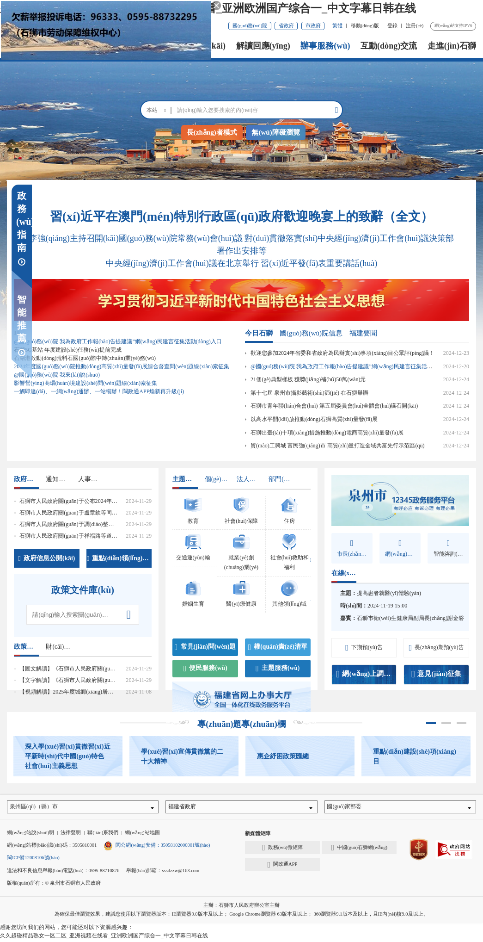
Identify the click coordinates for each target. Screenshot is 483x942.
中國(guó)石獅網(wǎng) (359, 850)
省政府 (286, 25)
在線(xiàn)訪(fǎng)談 (343, 573)
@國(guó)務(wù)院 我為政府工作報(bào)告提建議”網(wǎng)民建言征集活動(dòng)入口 (355, 366)
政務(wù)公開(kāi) (192, 45)
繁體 (337, 25)
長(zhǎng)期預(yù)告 (436, 647)
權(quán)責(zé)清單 (277, 647)
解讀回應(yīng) (263, 45)
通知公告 (58, 479)
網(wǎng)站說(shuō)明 (30, 834)
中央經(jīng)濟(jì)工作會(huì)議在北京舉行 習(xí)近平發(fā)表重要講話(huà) (241, 263)
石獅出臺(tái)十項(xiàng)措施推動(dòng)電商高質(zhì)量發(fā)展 (327, 432)
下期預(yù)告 (364, 647)
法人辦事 (249, 479)
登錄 (392, 25)
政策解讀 (26, 646)
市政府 (313, 25)
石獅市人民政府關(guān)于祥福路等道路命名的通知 (82, 536)
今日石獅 (259, 333)
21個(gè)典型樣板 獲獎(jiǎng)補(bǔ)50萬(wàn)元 (308, 379)
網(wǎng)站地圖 (142, 834)
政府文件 (26, 479)
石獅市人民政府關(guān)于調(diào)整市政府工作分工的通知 (91, 524)
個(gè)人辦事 (217, 479)
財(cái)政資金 (58, 646)
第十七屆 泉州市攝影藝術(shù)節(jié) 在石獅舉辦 (309, 393)
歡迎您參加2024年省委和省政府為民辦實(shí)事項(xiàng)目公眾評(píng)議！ (342, 353)
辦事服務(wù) (325, 45)
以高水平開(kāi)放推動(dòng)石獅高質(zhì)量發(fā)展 (314, 419)
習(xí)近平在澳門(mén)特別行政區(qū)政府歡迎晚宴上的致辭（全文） (241, 216)
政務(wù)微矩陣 (282, 850)
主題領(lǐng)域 (184, 479)
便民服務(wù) (205, 668)
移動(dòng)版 (365, 25)
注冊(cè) (414, 25)
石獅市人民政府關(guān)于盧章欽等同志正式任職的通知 (87, 512)
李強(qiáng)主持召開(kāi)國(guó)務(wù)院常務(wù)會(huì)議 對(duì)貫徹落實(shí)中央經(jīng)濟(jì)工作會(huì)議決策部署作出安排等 (241, 244)
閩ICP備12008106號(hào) (33, 859)
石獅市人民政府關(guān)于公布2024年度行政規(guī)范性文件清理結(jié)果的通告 (117, 501)
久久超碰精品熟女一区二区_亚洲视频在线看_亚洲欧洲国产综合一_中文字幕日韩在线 (208, 8)
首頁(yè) (98, 45)
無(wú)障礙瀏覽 (275, 132)
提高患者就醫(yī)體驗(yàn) (389, 593)
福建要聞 (363, 333)
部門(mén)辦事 (281, 479)
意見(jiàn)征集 (436, 674)
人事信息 (90, 479)
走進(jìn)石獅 (452, 45)
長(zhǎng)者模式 (212, 132)
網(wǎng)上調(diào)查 (366, 674)
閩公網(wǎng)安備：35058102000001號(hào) (157, 847)
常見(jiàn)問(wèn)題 (205, 647)
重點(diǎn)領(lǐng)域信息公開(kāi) (119, 558)
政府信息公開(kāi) (46, 558)
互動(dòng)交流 (389, 45)
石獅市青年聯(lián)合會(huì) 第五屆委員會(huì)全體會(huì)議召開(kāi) (334, 406)
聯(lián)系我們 (102, 834)
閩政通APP (282, 866)
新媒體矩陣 (257, 835)
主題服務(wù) (278, 668)
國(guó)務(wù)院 (250, 25)
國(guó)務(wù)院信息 (311, 333)
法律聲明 (71, 834)
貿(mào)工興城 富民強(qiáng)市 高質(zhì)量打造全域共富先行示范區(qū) (337, 445)
